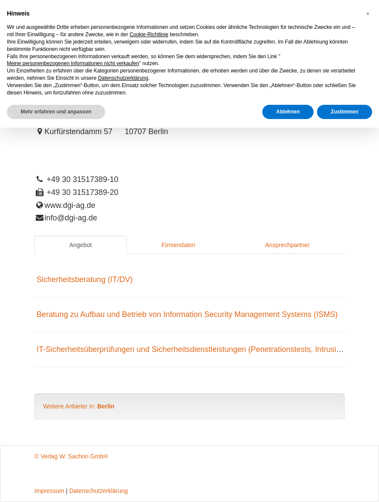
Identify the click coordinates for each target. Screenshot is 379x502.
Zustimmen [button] (344, 112)
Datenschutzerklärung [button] (123, 78)
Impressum (49, 490)
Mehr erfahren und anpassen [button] (56, 112)
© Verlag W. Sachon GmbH (71, 456)
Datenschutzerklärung (98, 490)
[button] (368, 14)
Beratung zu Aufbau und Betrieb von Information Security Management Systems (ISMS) (187, 314)
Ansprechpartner (287, 245)
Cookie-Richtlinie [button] (149, 34)
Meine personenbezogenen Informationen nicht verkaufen (73, 63)
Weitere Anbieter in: (79, 406)
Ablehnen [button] (288, 112)
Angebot (80, 245)
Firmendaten (179, 245)
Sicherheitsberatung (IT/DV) (85, 279)
